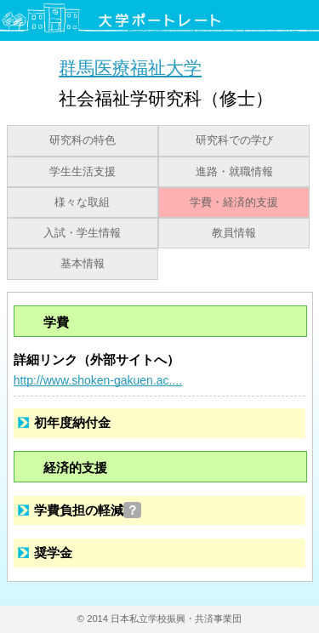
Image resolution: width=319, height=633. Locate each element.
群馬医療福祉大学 (130, 67)
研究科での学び (234, 140)
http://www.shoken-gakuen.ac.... (98, 380)
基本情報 (82, 264)
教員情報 (234, 233)
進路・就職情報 (234, 172)
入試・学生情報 (82, 233)
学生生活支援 (82, 172)
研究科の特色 (82, 140)
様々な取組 (82, 202)
